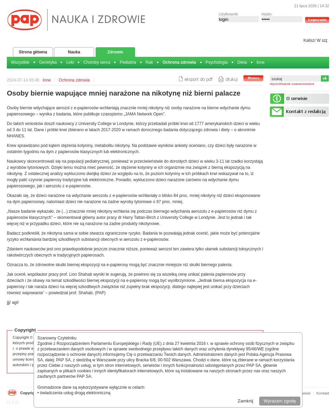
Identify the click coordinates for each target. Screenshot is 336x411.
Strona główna (33, 52)
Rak (149, 62)
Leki (70, 62)
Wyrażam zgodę (280, 400)
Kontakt (322, 393)
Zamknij (245, 400)
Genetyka (48, 62)
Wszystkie (20, 62)
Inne (260, 62)
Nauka (74, 52)
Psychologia (217, 62)
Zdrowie (115, 52)
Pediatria (128, 62)
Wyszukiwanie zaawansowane (292, 84)
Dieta (242, 62)
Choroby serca (96, 62)
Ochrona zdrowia (179, 62)
